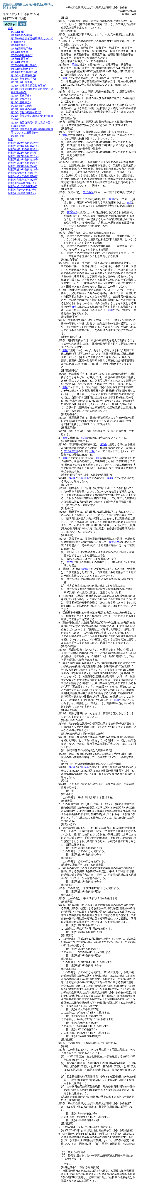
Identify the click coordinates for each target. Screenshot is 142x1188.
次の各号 (88, 192)
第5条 (72, 767)
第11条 (85, 478)
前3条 (84, 437)
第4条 (103, 444)
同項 (98, 457)
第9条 (72, 478)
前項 (65, 135)
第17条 (85, 767)
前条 (74, 64)
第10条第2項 (71, 451)
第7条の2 (72, 212)
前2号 (70, 562)
